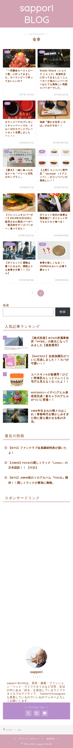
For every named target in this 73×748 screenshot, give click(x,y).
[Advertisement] (36, 542)
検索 (6, 305)
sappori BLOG (36, 14)
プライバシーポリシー (29, 739)
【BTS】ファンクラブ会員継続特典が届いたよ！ (37, 450)
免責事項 (50, 739)
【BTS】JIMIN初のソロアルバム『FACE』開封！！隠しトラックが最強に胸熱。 (38, 480)
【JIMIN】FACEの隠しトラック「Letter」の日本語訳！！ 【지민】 (38, 465)
